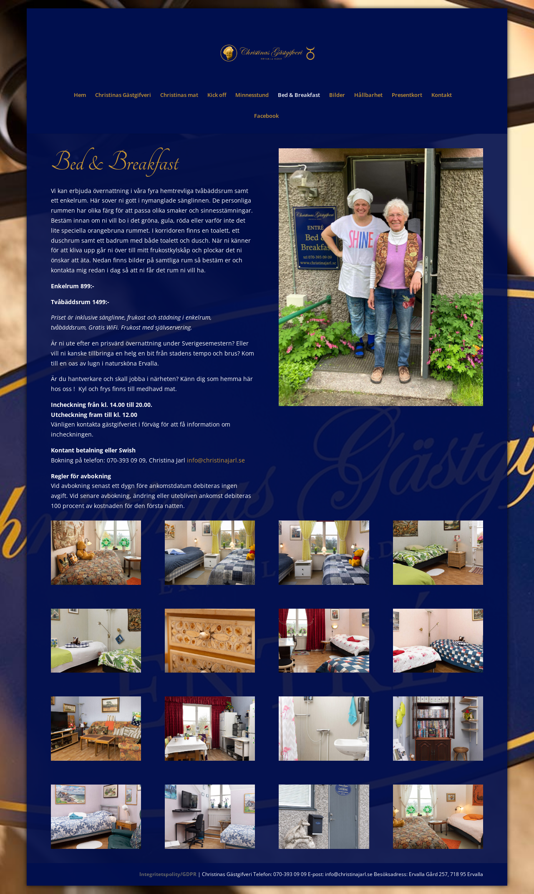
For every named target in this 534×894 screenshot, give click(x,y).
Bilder (337, 95)
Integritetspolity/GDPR (167, 874)
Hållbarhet (368, 95)
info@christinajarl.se (216, 460)
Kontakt (441, 95)
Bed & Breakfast (299, 95)
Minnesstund (252, 95)
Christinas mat (179, 95)
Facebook (266, 116)
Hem (80, 95)
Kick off (216, 95)
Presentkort (407, 95)
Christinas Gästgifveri (123, 95)
